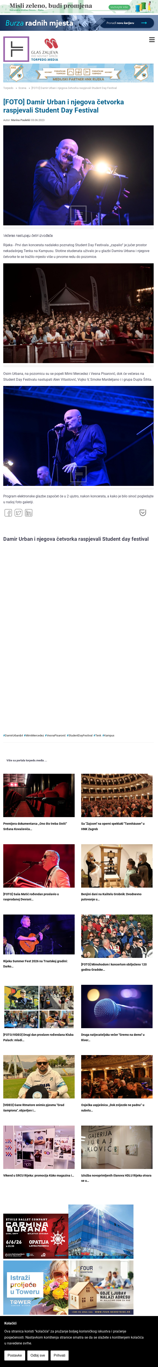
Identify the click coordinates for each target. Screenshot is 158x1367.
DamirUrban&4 (14, 735)
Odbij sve (38, 1355)
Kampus (109, 735)
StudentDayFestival (80, 735)
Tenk (98, 735)
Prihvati (59, 1355)
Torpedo (8, 88)
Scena (22, 88)
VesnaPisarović (56, 735)
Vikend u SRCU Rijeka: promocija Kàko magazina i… (38, 1175)
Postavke (15, 1355)
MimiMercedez (35, 735)
